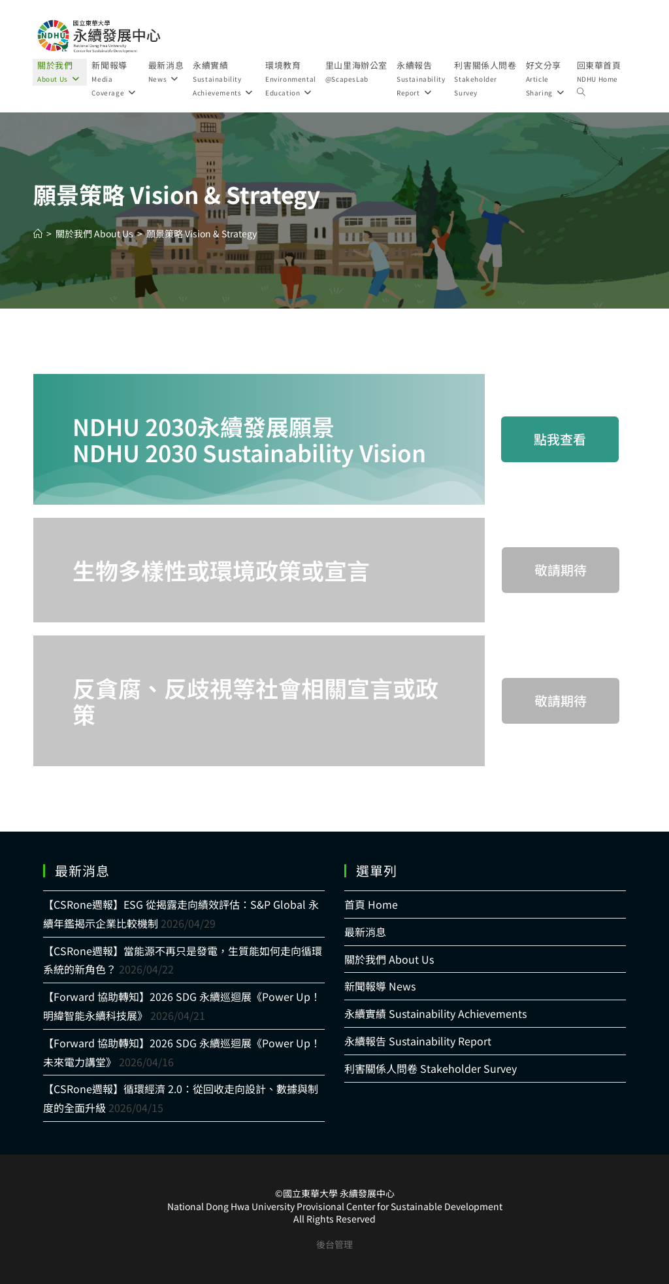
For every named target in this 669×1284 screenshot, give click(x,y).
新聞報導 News (380, 986)
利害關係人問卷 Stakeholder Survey (430, 1068)
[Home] (37, 233)
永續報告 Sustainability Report (417, 1041)
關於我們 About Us (389, 959)
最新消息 (365, 931)
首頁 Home (371, 904)
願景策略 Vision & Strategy (201, 233)
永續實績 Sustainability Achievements (435, 1013)
